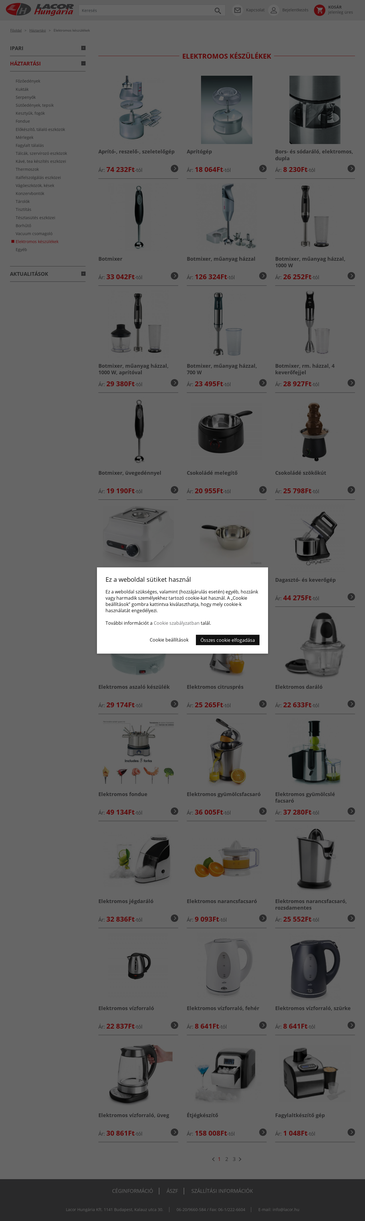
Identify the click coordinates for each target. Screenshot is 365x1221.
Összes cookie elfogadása (227, 640)
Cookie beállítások (169, 640)
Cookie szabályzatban (177, 623)
